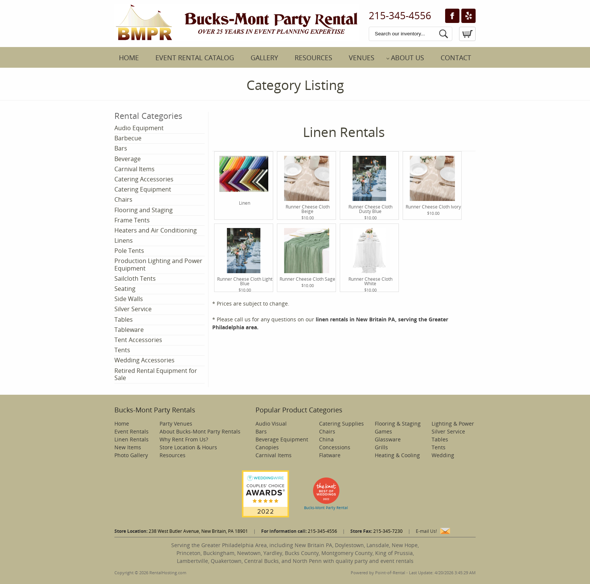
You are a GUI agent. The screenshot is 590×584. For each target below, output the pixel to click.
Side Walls (128, 299)
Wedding (443, 455)
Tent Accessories (138, 340)
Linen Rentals (131, 439)
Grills (381, 447)
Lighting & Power (453, 423)
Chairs (123, 199)
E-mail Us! (426, 531)
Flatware (330, 455)
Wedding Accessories (144, 360)
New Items (127, 447)
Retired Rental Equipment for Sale (155, 374)
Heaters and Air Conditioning (155, 230)
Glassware (388, 439)
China (326, 439)
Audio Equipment (139, 128)
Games (383, 431)
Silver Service (133, 309)
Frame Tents (132, 220)
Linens (123, 240)
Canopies (267, 447)
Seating (124, 288)
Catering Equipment (142, 189)
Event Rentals (131, 431)
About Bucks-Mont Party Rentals (200, 431)
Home (129, 57)
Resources (313, 57)
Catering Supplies (341, 423)
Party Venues (176, 423)
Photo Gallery (131, 455)
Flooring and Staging (143, 210)
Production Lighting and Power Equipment (158, 264)
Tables (123, 319)
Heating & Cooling (397, 455)
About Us (407, 57)
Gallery (264, 57)
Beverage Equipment (281, 439)
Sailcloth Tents (135, 278)
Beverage (127, 159)
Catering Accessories (143, 179)
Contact (456, 57)
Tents (122, 350)
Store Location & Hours (188, 447)
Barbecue (127, 138)
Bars (120, 148)
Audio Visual (271, 423)
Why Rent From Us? (184, 439)
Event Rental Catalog (194, 57)
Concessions (334, 447)
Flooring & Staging (398, 423)
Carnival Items (134, 169)
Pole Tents (129, 250)
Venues (361, 57)
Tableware (129, 329)
